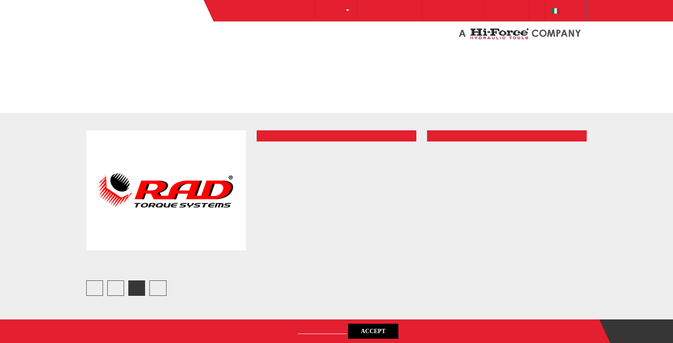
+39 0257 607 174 (434, 56)
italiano (564, 56)
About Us (300, 55)
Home (95, 130)
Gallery (133, 130)
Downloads (495, 56)
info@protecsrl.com (362, 56)
